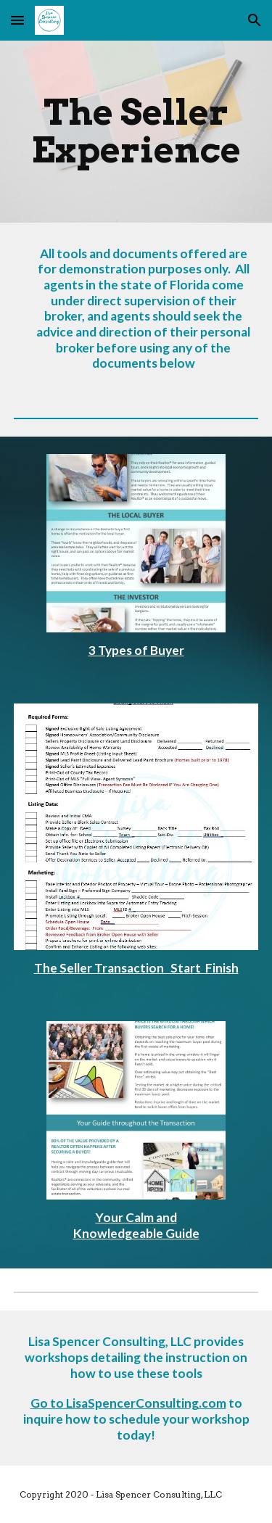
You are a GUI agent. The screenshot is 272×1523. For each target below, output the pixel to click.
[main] (136, 131)
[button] (17, 20)
